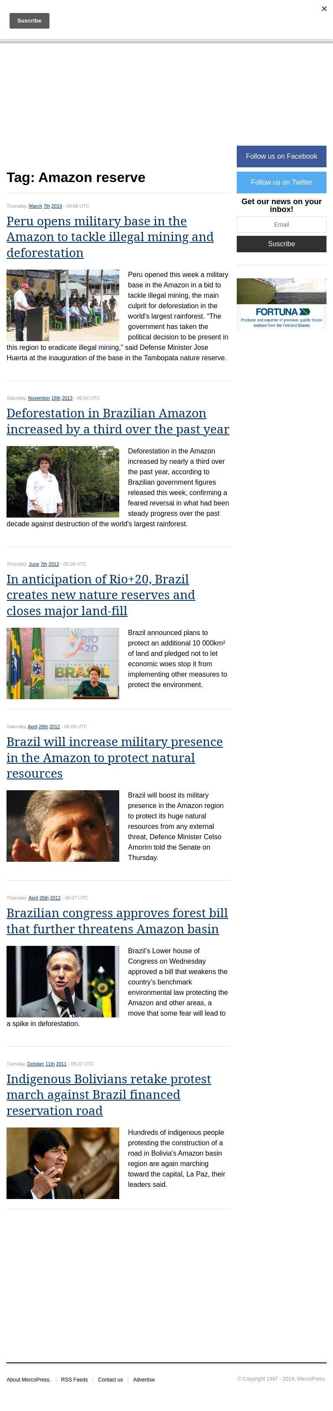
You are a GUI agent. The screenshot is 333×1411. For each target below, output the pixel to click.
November (39, 398)
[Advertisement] (118, 111)
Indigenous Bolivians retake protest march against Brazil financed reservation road (109, 1095)
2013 (67, 398)
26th (44, 897)
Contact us (110, 1380)
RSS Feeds (74, 1380)
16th (56, 398)
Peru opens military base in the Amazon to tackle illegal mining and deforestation (110, 237)
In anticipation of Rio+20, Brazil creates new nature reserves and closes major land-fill (101, 595)
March (35, 206)
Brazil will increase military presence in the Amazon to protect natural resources (115, 757)
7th (46, 206)
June (34, 564)
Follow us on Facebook (281, 156)
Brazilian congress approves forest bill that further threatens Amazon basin (117, 921)
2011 (61, 1063)
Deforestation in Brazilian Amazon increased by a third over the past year (118, 421)
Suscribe (281, 244)
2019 (57, 206)
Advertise (144, 1380)
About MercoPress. (29, 1380)
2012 (54, 564)
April (32, 726)
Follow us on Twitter (281, 182)
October (35, 1063)
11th (50, 1063)
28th (43, 726)
